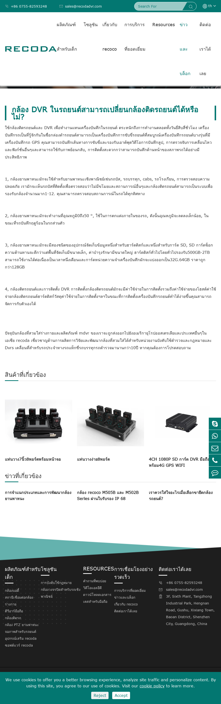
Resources (163, 24)
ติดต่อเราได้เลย (205, 49)
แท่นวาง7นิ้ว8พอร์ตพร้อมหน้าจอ (33, 459)
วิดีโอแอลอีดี (92, 588)
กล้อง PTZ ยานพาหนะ (22, 625)
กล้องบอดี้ (12, 590)
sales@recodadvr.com (80, 6)
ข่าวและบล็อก (185, 49)
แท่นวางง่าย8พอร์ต (93, 459)
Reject (100, 695)
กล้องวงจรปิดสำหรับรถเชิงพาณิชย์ (60, 592)
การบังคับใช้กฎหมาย (56, 583)
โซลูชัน (91, 24)
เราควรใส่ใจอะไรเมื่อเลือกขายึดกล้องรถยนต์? (181, 495)
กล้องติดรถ (13, 618)
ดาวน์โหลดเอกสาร (97, 594)
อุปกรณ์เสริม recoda (20, 638)
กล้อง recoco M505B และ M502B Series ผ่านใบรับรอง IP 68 (108, 495)
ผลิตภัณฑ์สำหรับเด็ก (67, 37)
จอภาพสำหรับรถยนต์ (20, 631)
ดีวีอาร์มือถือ (14, 611)
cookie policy (152, 686)
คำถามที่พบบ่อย (94, 581)
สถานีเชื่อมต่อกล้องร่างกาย (19, 600)
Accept (121, 695)
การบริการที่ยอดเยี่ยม (134, 37)
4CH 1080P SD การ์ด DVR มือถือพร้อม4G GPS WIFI (179, 462)
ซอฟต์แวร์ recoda (19, 645)
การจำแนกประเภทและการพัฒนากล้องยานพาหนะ (38, 495)
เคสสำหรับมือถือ (95, 601)
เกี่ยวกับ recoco (109, 37)
